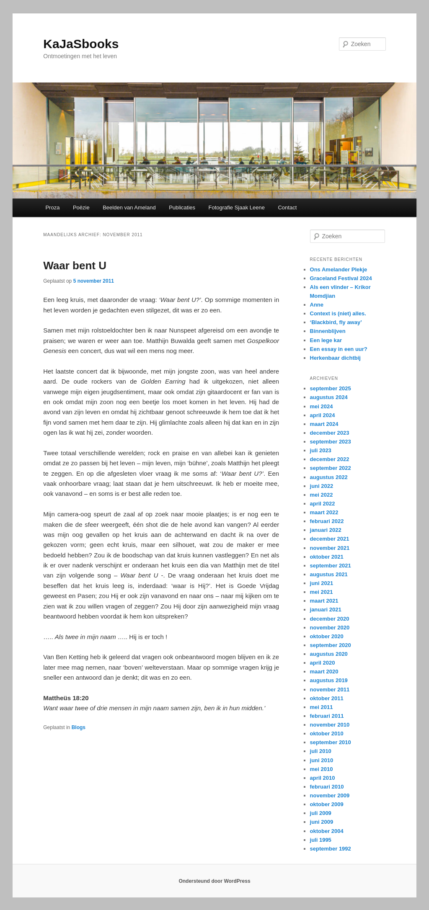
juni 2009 (321, 822)
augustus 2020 (329, 654)
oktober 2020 (327, 636)
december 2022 (329, 459)
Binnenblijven (328, 331)
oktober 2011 (327, 698)
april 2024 (322, 415)
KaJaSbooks (81, 44)
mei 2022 (321, 495)
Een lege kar (326, 340)
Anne (317, 305)
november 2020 (330, 627)
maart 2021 (324, 601)
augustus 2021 (329, 574)
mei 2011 (321, 707)
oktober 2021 (327, 557)
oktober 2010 (327, 733)
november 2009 (330, 795)
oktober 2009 (327, 804)
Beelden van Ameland (129, 207)
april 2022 (322, 503)
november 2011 (330, 689)
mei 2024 (321, 406)
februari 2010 (327, 787)
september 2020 (330, 645)
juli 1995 (320, 840)
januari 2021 (325, 609)
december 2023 (329, 433)
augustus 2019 (329, 680)
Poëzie (81, 207)
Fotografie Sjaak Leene (237, 207)
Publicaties (182, 207)
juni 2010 (321, 760)
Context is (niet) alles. (338, 313)
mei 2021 (321, 592)
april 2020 (322, 663)
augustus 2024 (329, 397)
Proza (52, 207)
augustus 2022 (329, 477)
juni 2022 (321, 486)
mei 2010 (321, 769)
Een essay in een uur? (338, 349)
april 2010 (322, 778)
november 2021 (330, 548)
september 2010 (330, 742)
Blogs (78, 727)
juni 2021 (321, 583)
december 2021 (329, 539)
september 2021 (330, 565)
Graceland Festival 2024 (341, 278)
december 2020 (329, 619)
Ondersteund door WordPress (214, 881)
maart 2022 (324, 512)
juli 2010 (320, 751)
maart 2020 (324, 671)
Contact (287, 207)
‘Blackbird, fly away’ (336, 322)
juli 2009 (320, 813)
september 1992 (330, 849)
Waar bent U (74, 265)
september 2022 (330, 468)
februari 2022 (327, 521)
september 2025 (330, 388)
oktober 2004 (327, 831)
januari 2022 (325, 530)
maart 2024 (324, 424)
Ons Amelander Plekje (338, 269)
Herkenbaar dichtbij (335, 358)
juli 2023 (320, 450)
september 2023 (330, 441)
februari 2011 (327, 716)
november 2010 (330, 725)
